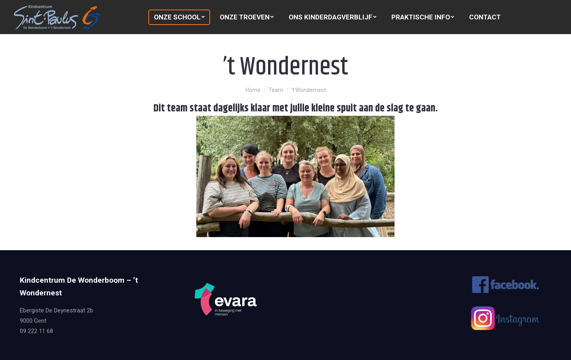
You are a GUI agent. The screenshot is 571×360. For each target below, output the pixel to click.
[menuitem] (179, 17)
